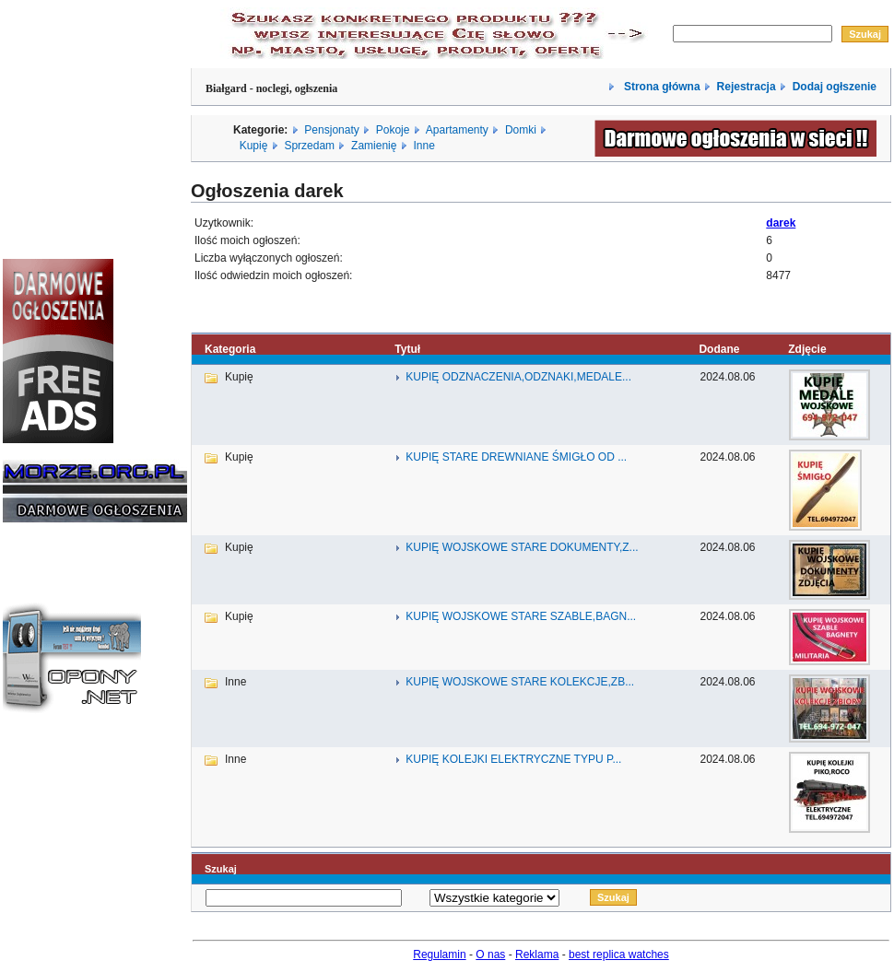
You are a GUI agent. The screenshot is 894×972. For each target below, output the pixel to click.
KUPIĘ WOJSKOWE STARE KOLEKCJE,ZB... (520, 681)
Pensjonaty (331, 129)
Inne (423, 145)
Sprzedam (309, 145)
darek (780, 223)
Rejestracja (746, 86)
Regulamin (439, 954)
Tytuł (407, 349)
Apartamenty (457, 129)
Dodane (719, 349)
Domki (520, 129)
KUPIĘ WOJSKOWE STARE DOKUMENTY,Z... (522, 547)
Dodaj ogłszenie (834, 86)
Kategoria (230, 349)
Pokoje (393, 129)
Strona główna (660, 86)
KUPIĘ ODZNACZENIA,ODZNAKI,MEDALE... (518, 376)
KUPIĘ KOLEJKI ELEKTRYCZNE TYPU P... (513, 759)
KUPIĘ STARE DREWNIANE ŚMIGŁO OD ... (516, 457)
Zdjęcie (807, 349)
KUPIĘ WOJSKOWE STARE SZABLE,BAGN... (521, 616)
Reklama (537, 954)
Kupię (254, 145)
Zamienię (373, 145)
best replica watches (619, 954)
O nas (490, 954)
